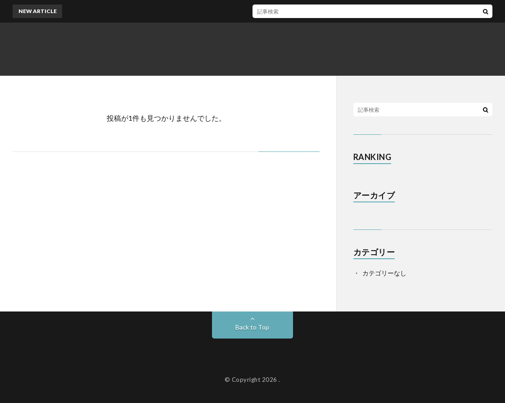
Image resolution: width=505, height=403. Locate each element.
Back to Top (252, 327)
